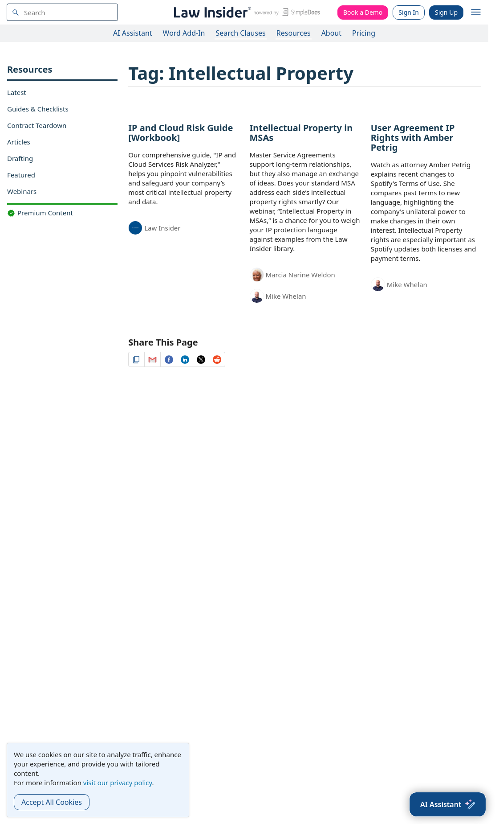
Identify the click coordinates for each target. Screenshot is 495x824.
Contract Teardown (36, 125)
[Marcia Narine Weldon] (257, 275)
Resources (293, 33)
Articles (18, 141)
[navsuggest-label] (62, 12)
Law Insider (162, 227)
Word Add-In (184, 33)
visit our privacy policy (117, 782)
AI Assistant (132, 33)
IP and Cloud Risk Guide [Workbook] (180, 133)
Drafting (20, 158)
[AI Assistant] (447, 804)
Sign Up (446, 12)
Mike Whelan (286, 296)
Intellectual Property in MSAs (301, 133)
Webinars (22, 191)
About (331, 33)
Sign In (408, 12)
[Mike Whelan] (257, 297)
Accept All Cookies (51, 802)
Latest (16, 92)
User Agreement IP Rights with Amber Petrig (413, 137)
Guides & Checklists (38, 108)
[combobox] (62, 12)
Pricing (363, 33)
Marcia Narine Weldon (300, 274)
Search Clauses (240, 33)
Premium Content (40, 212)
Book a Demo (362, 12)
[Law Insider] (245, 12)
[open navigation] (476, 12)
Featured (21, 174)
